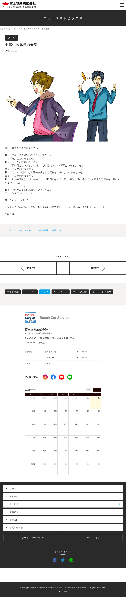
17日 (33, 437)
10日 (33, 424)
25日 (44, 451)
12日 (55, 424)
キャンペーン (61, 292)
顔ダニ (10, 230)
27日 (33, 398)
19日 (55, 437)
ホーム (13, 488)
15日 (88, 424)
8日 (88, 411)
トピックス (30, 292)
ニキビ (20, 230)
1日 (88, 398)
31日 (77, 398)
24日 (33, 451)
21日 (77, 437)
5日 (55, 411)
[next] (99, 390)
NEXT (95, 268)
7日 (77, 411)
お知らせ (14, 496)
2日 (99, 398)
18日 (44, 437)
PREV (31, 268)
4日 (44, 411)
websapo (63, 591)
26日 (55, 451)
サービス (66, 504)
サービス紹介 (80, 292)
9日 (99, 411)
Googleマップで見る (36, 342)
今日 (88, 390)
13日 (66, 424)
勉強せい (56, 230)
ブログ (12, 37)
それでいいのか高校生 (38, 230)
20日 (66, 437)
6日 (66, 411)
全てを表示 (13, 292)
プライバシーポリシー (33, 537)
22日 (88, 437)
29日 (55, 398)
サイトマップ (93, 537)
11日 (44, 424)
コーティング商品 (102, 292)
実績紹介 (14, 512)
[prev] (95, 390)
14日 (77, 424)
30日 (66, 398)
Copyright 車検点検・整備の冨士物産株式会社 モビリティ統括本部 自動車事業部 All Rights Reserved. (63, 588)
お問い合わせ (16, 527)
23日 (98, 437)
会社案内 (14, 520)
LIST (63, 268)
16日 (98, 424)
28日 (44, 398)
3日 (33, 411)
